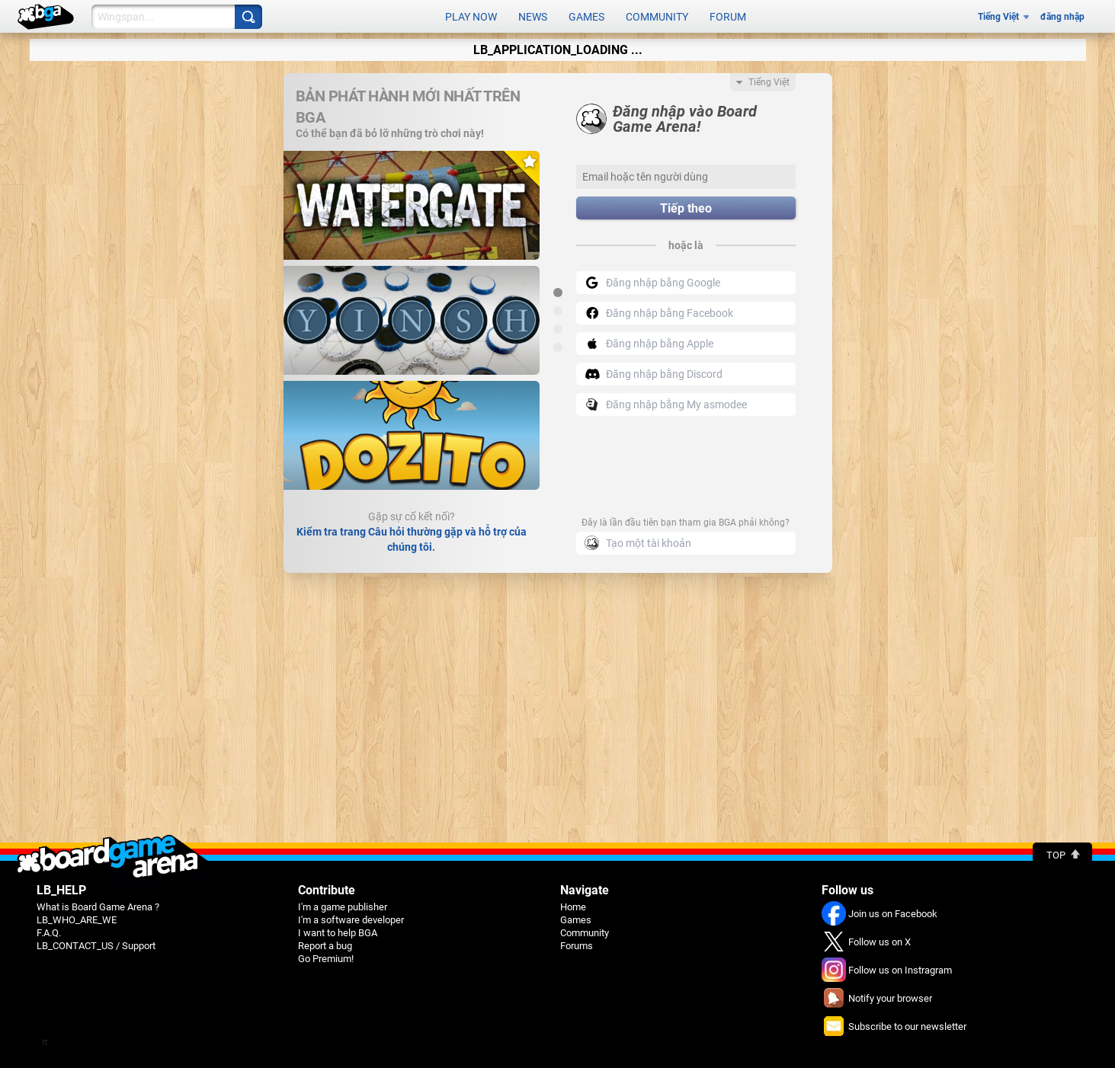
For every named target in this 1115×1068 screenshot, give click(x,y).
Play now (471, 17)
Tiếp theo (686, 208)
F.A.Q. (49, 932)
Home (573, 907)
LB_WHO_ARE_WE (77, 920)
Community (657, 17)
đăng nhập (1062, 16)
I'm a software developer (351, 920)
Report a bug (325, 945)
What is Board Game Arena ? (98, 907)
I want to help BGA (337, 932)
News (532, 17)
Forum (728, 17)
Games (586, 17)
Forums (576, 945)
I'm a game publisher (342, 907)
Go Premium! (326, 958)
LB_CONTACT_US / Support (96, 945)
